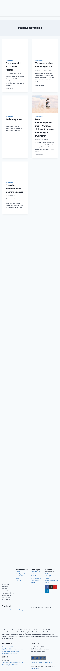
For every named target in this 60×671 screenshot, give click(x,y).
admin (9, 73)
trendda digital (35, 668)
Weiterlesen (10, 88)
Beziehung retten (14, 119)
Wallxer (53, 607)
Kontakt (48, 570)
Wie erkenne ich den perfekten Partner (13, 66)
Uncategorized (10, 60)
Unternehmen (22, 570)
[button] (30, 16)
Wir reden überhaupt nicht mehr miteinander (14, 188)
